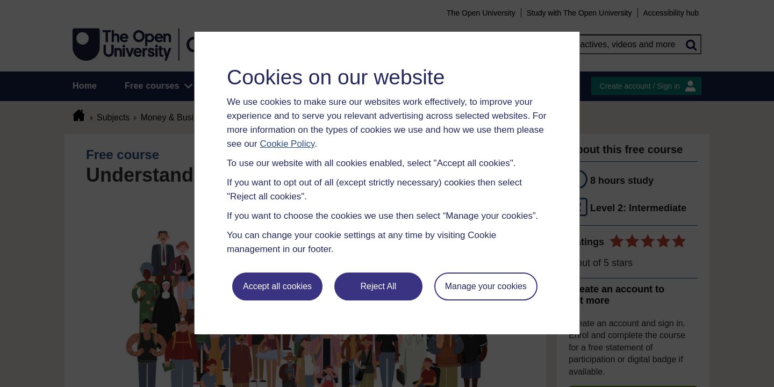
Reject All (379, 286)
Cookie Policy (287, 144)
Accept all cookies (277, 286)
